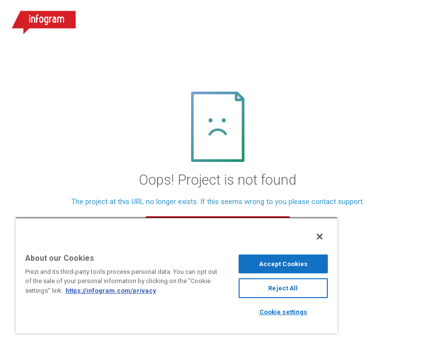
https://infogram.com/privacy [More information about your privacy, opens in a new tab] (110, 290)
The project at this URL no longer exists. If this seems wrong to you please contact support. (217, 202)
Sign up (363, 19)
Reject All (283, 288)
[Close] (319, 236)
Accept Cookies (283, 264)
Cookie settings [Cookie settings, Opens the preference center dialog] (283, 312)
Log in (309, 19)
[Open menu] (415, 19)
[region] (177, 275)
